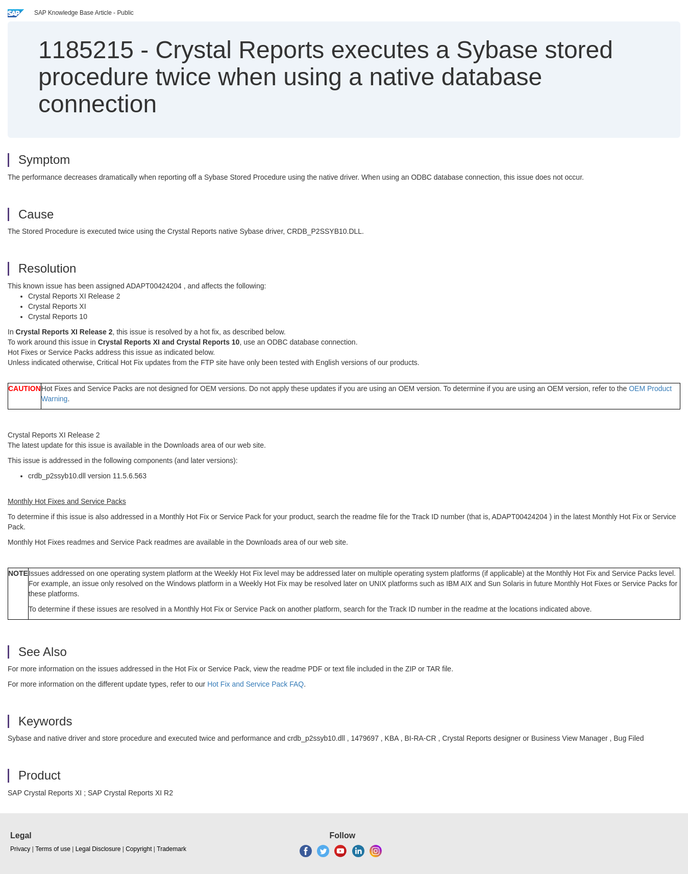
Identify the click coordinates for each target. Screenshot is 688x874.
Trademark (171, 849)
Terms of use (52, 849)
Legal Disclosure (98, 849)
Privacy (20, 849)
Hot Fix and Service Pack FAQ (255, 684)
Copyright (139, 849)
